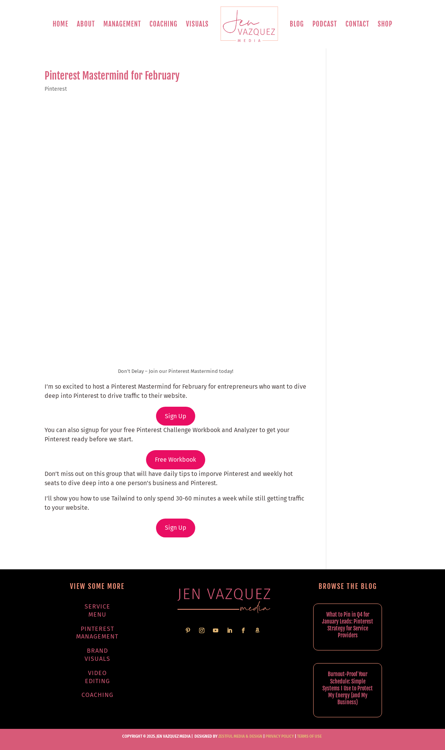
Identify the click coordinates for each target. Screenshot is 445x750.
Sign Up (175, 416)
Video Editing (97, 677)
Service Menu (97, 610)
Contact (357, 24)
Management (122, 24)
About (86, 24)
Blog (297, 24)
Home (60, 24)
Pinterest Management (97, 632)
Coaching (163, 24)
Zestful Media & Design (240, 736)
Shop (385, 24)
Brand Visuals (97, 654)
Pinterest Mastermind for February (112, 76)
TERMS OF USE (309, 736)
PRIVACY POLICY (280, 736)
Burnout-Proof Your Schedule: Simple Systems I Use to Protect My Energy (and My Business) (347, 688)
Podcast (324, 24)
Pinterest (56, 89)
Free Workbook (175, 459)
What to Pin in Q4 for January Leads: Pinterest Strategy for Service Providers (347, 625)
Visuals (197, 24)
